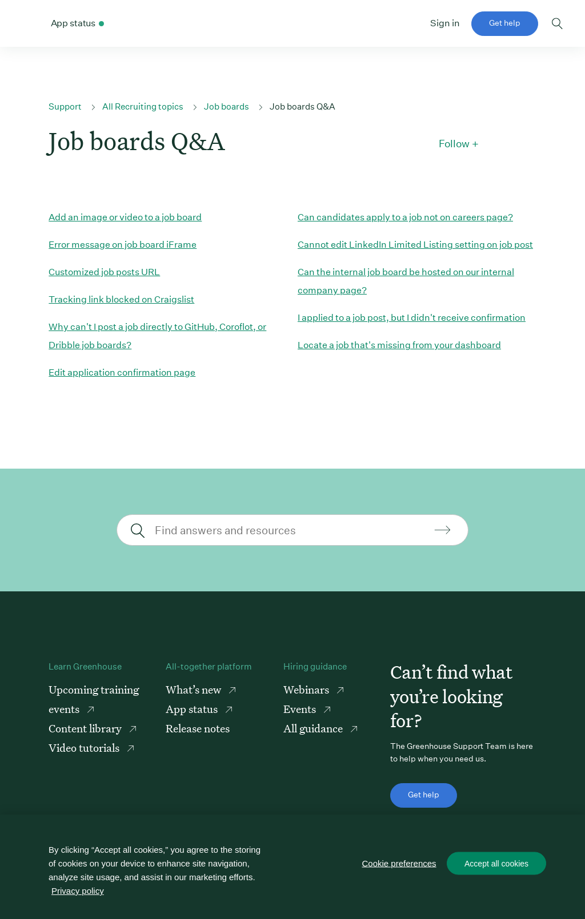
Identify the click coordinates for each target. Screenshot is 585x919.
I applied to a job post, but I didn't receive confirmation (412, 317)
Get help (504, 23)
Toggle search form (557, 23)
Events (300, 709)
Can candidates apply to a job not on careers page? (405, 217)
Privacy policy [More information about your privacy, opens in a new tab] (77, 891)
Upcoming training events (94, 699)
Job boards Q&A (302, 106)
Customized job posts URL (104, 272)
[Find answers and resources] (291, 530)
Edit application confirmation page (122, 372)
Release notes (198, 728)
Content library (86, 728)
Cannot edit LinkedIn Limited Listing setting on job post (415, 244)
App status (193, 709)
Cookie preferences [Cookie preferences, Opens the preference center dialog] (399, 863)
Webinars (307, 689)
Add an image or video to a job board (125, 217)
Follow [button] (454, 144)
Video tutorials (85, 747)
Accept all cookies (496, 863)
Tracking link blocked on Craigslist (121, 299)
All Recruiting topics (142, 106)
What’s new (194, 689)
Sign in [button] (445, 23)
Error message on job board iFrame (123, 244)
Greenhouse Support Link (29, 24)
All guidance (314, 728)
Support (65, 106)
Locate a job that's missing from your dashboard (399, 345)
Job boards (226, 106)
